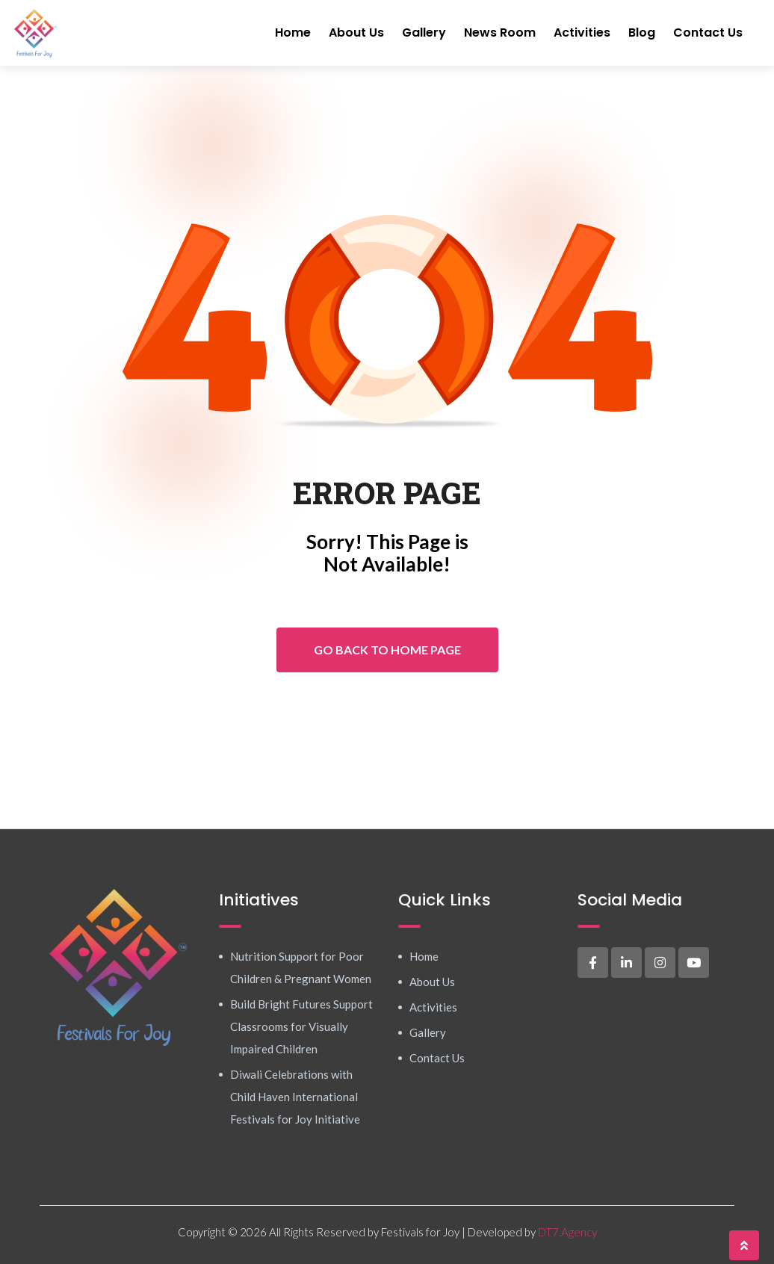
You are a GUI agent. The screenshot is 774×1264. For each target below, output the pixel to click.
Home (293, 32)
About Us (356, 32)
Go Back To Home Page (387, 649)
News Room (500, 32)
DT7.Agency (567, 1232)
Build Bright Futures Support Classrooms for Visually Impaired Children (301, 1026)
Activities (582, 32)
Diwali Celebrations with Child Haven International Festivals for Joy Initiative (295, 1097)
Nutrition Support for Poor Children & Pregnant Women (300, 967)
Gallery (424, 32)
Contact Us (708, 32)
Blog (641, 32)
